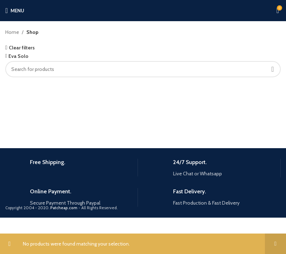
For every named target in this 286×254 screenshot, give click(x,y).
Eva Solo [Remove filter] (18, 56)
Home (12, 32)
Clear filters (22, 47)
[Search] (143, 69)
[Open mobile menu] (15, 11)
